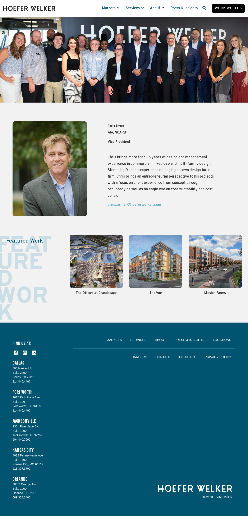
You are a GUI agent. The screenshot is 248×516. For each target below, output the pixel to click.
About (155, 8)
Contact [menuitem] (163, 357)
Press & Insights (184, 8)
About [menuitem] (160, 340)
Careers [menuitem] (139, 357)
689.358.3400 (22, 497)
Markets (109, 8)
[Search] (204, 8)
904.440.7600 (22, 439)
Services (133, 8)
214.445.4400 (22, 381)
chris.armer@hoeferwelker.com (134, 204)
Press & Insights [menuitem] (189, 340)
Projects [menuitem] (187, 357)
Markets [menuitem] (114, 340)
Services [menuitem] (138, 340)
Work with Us (228, 8)
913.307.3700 (22, 468)
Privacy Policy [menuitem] (218, 357)
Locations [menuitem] (222, 340)
